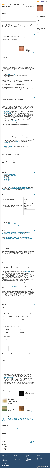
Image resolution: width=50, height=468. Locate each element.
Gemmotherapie (7, 242)
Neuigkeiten (27, 455)
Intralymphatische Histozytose (8, 148)
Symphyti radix (15, 223)
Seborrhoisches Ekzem (40, 458)
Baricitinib (29, 419)
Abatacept (31, 188)
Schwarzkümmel (30, 238)
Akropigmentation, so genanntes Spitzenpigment (19, 418)
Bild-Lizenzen (27, 460)
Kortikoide (25, 187)
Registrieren (27, 456)
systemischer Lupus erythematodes (9, 174)
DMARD (9, 187)
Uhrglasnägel (23, 122)
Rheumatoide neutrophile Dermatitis (9, 137)
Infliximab (12, 188)
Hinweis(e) (38, 29)
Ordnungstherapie (5, 249)
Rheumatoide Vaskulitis (7, 143)
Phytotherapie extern (40, 25)
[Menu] (48, 1)
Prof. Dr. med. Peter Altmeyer (9, 445)
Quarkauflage (15, 225)
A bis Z (6, 455)
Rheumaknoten (6, 111)
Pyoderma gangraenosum (8, 146)
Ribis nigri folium (13, 233)
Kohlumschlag (10, 225)
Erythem (38, 455)
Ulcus (38, 459)
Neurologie (3, 461)
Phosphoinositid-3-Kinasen (12, 74)
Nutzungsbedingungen (36, 467)
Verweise (38, 32)
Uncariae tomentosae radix (21, 232)
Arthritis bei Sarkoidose (7, 179)
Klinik (38, 20)
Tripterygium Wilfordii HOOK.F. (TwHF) (13, 237)
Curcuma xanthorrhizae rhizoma (10, 238)
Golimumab (4, 189)
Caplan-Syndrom (21, 82)
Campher (10, 223)
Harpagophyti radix (7, 233)
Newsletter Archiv (28, 458)
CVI (17, 141)
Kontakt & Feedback (28, 459)
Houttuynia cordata (19, 238)
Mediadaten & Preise (28, 461)
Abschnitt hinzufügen (31, 441)
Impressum (43, 467)
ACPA (14, 66)
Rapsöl (14, 242)
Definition (38, 15)
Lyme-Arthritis (6, 177)
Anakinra (23, 188)
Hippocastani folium (11, 234)
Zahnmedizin (3, 463)
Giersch (26, 238)
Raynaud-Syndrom (7, 142)
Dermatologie (3, 456)
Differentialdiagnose (40, 21)
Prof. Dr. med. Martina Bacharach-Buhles (12, 447)
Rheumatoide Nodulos (7, 113)
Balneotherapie (4, 296)
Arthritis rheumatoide (17, 419)
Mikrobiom (4, 289)
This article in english (32, 7)
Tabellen (38, 24)
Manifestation (39, 19)
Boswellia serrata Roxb (13, 232)
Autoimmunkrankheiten (24, 419)
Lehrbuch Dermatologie (17, 456)
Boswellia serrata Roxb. (23, 427)
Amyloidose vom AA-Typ (30, 418)
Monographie (7, 223)
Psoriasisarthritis (6, 180)
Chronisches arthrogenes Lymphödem (10, 139)
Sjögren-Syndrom (6, 166)
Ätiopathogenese (39, 17)
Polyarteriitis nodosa (12, 175)
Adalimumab (28, 188)
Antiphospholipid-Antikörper (9, 419)
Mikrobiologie (3, 460)
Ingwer (6, 237)
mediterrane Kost (14, 285)
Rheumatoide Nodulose (15, 120)
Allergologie (3, 455)
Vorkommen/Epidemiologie (41, 16)
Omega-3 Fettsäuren (27, 271)
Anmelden (30, 456)
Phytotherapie (4, 462)
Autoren (38, 33)
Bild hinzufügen (32, 442)
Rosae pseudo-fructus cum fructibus (20, 234)
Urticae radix (6, 235)
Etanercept (20, 188)
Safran (23, 238)
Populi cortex (11, 235)
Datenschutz (40, 467)
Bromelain (22, 237)
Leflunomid (16, 188)
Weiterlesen (33, 52)
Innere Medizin (4, 458)
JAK (4, 76)
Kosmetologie (3, 459)
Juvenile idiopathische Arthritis (9, 167)
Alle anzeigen (16, 428)
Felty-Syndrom (6, 165)
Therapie (38, 23)
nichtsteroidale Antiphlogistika (18, 187)
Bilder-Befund (15, 455)
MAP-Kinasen (6, 72)
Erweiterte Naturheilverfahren (41, 28)
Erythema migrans (39, 456)
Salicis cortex (18, 233)
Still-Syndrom (6, 164)
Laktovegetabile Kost (14, 286)
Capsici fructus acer (10, 428)
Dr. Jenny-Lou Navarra (8, 449)
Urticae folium (23, 233)
